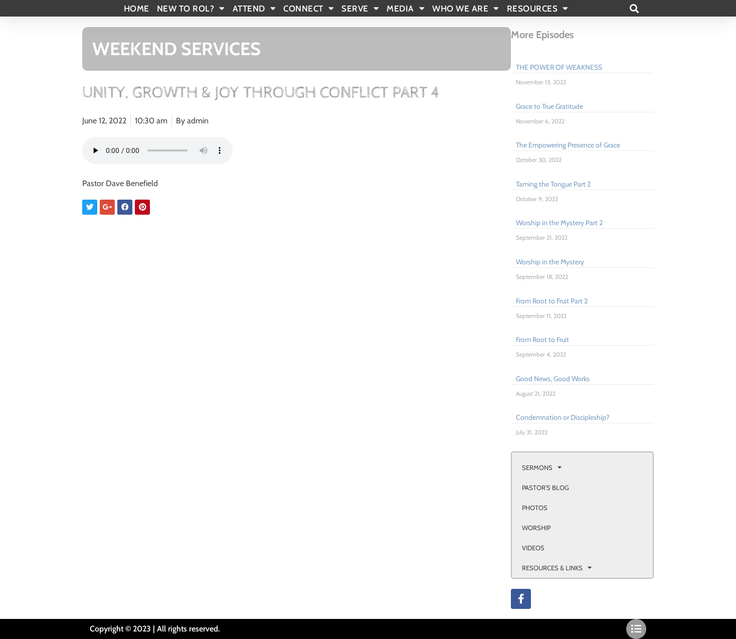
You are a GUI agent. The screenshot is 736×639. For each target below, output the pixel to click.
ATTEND (254, 9)
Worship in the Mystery (550, 261)
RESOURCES (538, 9)
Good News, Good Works (553, 378)
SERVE (360, 9)
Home (136, 9)
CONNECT (308, 9)
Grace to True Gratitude (549, 106)
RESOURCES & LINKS (557, 567)
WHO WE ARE (465, 9)
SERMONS (542, 467)
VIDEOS (533, 548)
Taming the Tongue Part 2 (553, 184)
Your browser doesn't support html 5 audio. (157, 150)
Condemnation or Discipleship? (562, 417)
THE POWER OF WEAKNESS (559, 67)
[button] (634, 8)
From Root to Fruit (542, 339)
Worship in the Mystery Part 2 (559, 222)
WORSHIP (536, 528)
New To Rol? (191, 9)
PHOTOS (534, 508)
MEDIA (406, 9)
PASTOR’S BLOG (545, 488)
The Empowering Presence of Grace (568, 144)
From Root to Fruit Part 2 (552, 300)
